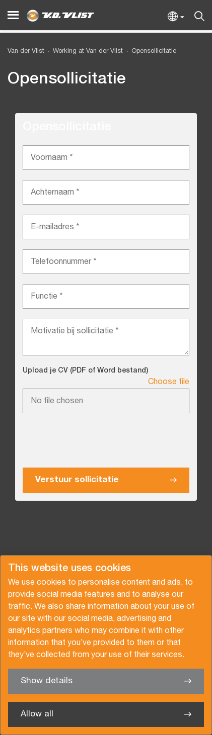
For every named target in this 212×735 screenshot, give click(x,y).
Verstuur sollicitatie (77, 480)
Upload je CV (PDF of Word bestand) (85, 371)
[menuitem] (83, 51)
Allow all (37, 714)
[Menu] (13, 15)
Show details (47, 681)
